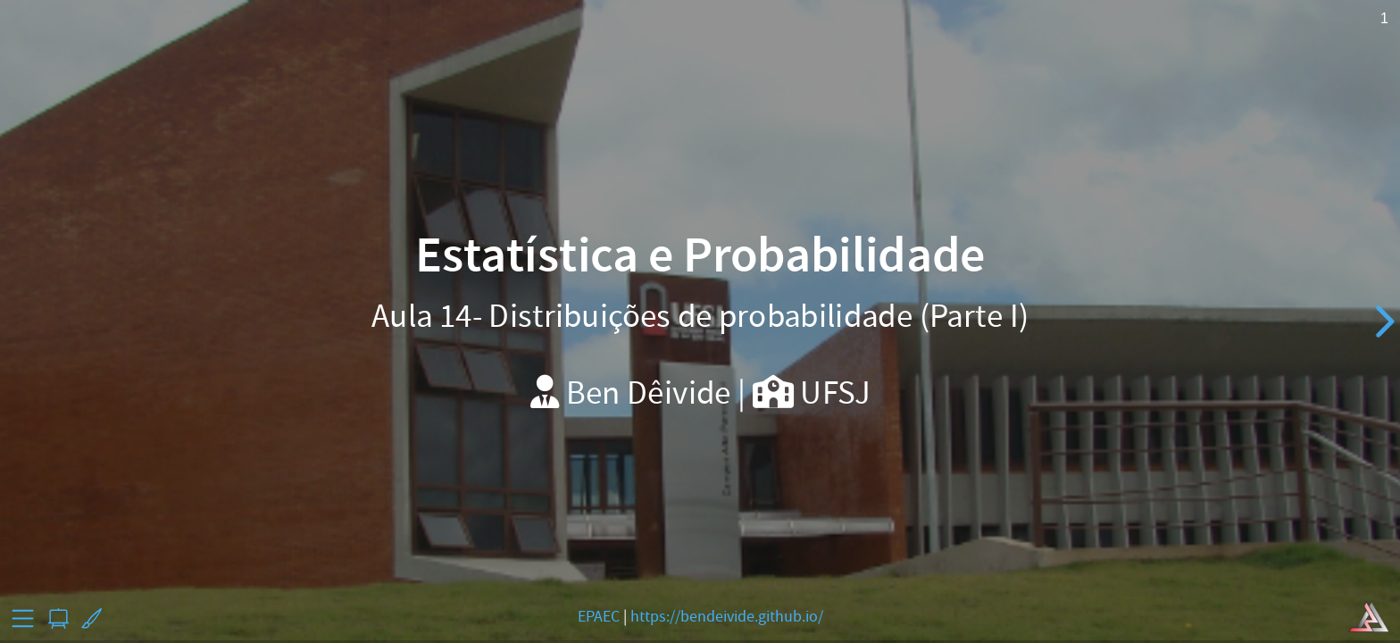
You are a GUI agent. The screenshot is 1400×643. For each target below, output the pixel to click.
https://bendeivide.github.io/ (726, 616)
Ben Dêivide (648, 393)
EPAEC (599, 616)
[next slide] (1382, 321)
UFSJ (835, 393)
